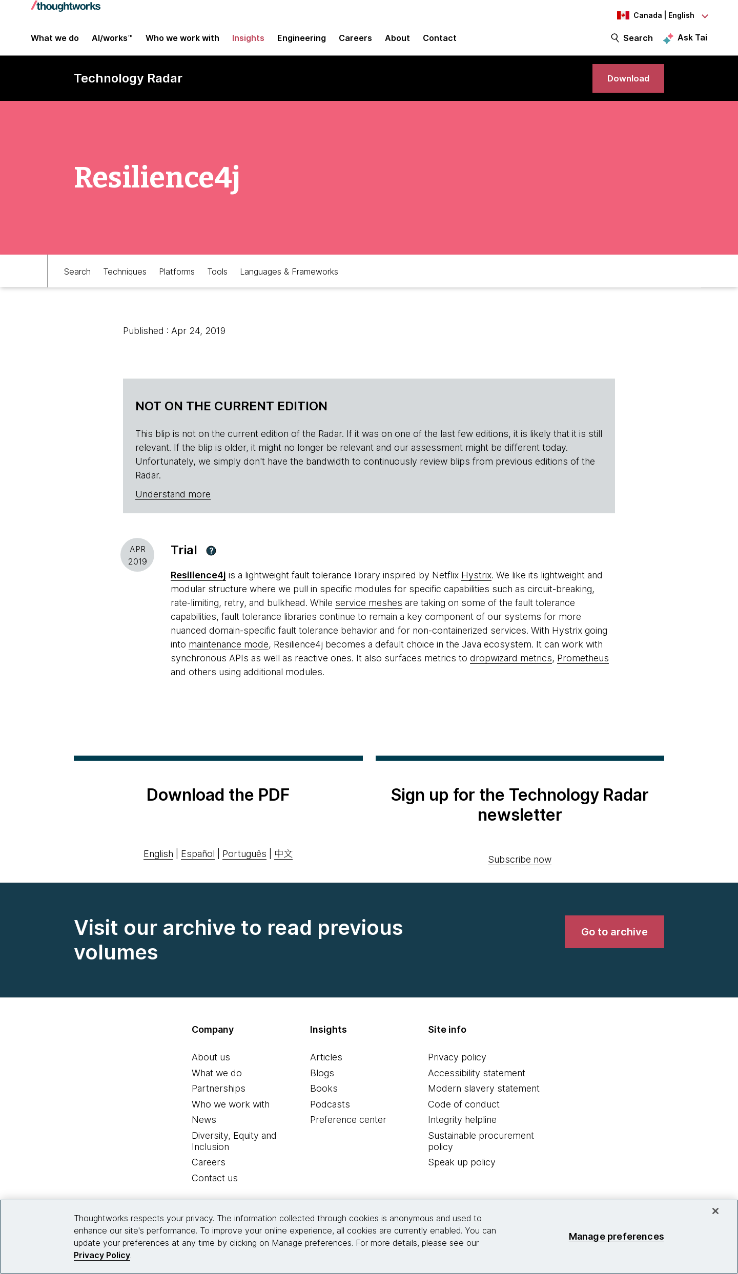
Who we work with (231, 1114)
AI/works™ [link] (112, 42)
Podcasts (330, 1114)
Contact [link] (440, 42)
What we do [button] (55, 42)
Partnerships (218, 1098)
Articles (326, 1066)
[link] (625, 86)
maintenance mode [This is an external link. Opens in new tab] (229, 654)
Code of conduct (464, 1114)
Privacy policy (457, 1066)
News (204, 1129)
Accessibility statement (476, 1082)
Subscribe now (519, 869)
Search (638, 42)
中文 (283, 863)
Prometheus (583, 668)
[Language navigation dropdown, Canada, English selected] (650, 15)
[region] (369, 1236)
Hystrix (476, 585)
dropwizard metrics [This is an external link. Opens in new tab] (511, 668)
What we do (217, 1082)
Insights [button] (248, 42)
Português (244, 863)
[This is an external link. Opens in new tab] (198, 585)
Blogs (322, 1082)
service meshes (368, 613)
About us (211, 1066)
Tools (217, 280)
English (158, 863)
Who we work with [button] (182, 42)
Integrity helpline (462, 1129)
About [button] (397, 42)
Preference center (348, 1129)
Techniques (125, 280)
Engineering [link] (301, 42)
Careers (208, 1172)
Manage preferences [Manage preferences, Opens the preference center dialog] (616, 1236)
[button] (211, 560)
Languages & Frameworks (289, 280)
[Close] (715, 1211)
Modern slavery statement (484, 1098)
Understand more (173, 504)
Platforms (177, 280)
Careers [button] (355, 42)
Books (324, 1098)
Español (198, 863)
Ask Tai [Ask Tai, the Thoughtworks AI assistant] (692, 41)
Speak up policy (462, 1172)
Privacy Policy (102, 1255)
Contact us (215, 1187)
